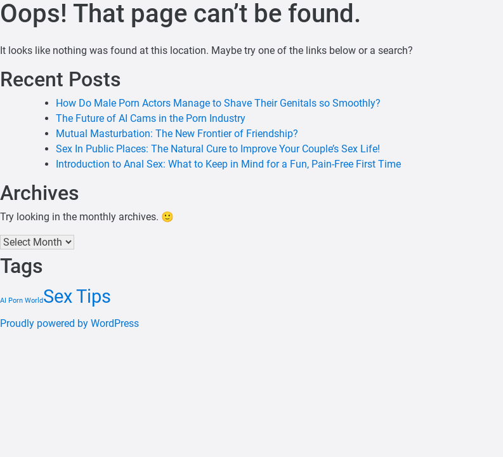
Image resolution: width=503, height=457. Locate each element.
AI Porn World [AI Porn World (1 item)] (21, 300)
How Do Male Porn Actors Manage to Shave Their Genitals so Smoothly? (218, 103)
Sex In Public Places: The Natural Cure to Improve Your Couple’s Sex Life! (218, 149)
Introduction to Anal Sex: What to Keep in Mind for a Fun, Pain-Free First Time (228, 164)
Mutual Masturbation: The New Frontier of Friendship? (177, 134)
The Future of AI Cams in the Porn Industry (150, 118)
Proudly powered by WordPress (69, 323)
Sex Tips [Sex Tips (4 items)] (77, 296)
